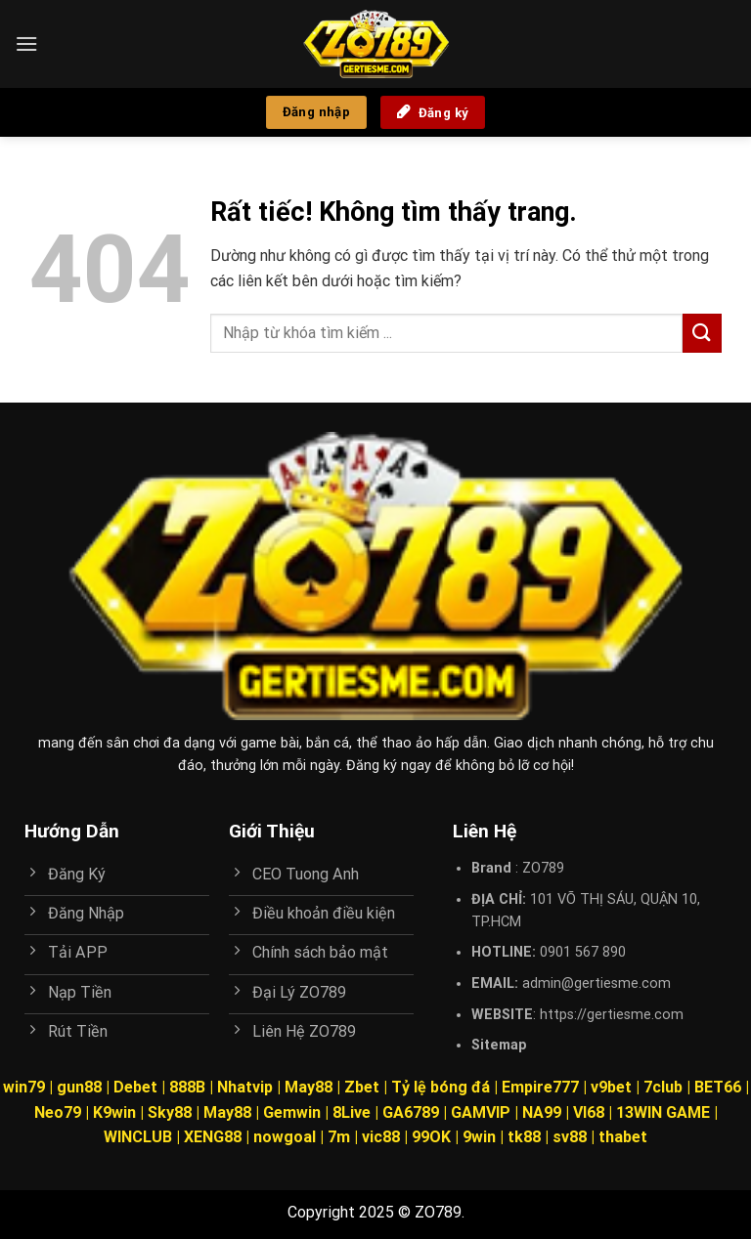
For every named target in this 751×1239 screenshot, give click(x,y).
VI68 (590, 1112)
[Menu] (26, 43)
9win (479, 1137)
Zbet (361, 1087)
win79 (24, 1087)
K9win (114, 1112)
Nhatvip (245, 1087)
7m (339, 1137)
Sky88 (170, 1112)
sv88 (569, 1137)
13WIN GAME (663, 1112)
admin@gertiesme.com (596, 983)
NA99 (543, 1112)
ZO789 (543, 868)
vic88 (381, 1137)
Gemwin (292, 1112)
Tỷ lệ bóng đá (440, 1087)
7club (663, 1087)
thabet (622, 1137)
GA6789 (410, 1112)
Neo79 (57, 1112)
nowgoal (284, 1137)
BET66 (717, 1087)
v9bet (611, 1087)
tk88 (524, 1137)
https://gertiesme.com (612, 1014)
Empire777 (540, 1087)
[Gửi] (702, 333)
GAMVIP (482, 1112)
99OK (431, 1137)
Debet (135, 1087)
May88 (308, 1087)
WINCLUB (140, 1137)
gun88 (79, 1087)
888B (187, 1087)
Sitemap (499, 1045)
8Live (351, 1112)
